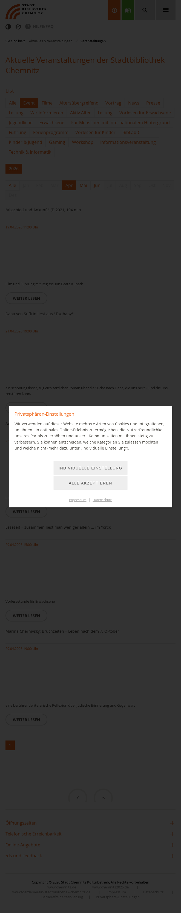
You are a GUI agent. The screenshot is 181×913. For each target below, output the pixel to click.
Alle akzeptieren (90, 483)
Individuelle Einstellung (90, 468)
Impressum (77, 500)
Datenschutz (102, 500)
